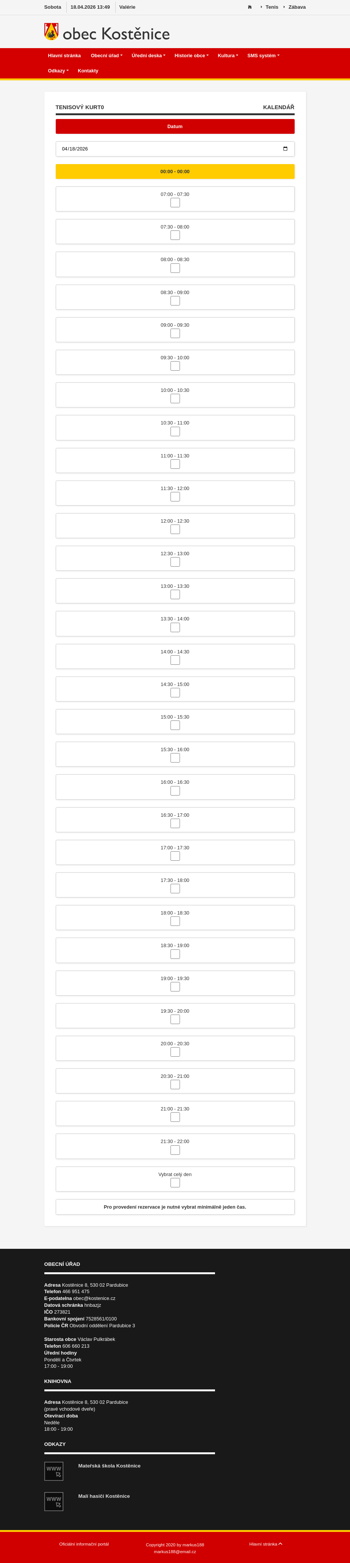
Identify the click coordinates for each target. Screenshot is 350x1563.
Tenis (270, 7)
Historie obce (192, 55)
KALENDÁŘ (279, 107)
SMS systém (263, 55)
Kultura (228, 55)
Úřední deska (149, 55)
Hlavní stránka (65, 55)
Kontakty (89, 71)
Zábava (295, 7)
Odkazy (58, 70)
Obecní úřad (107, 55)
